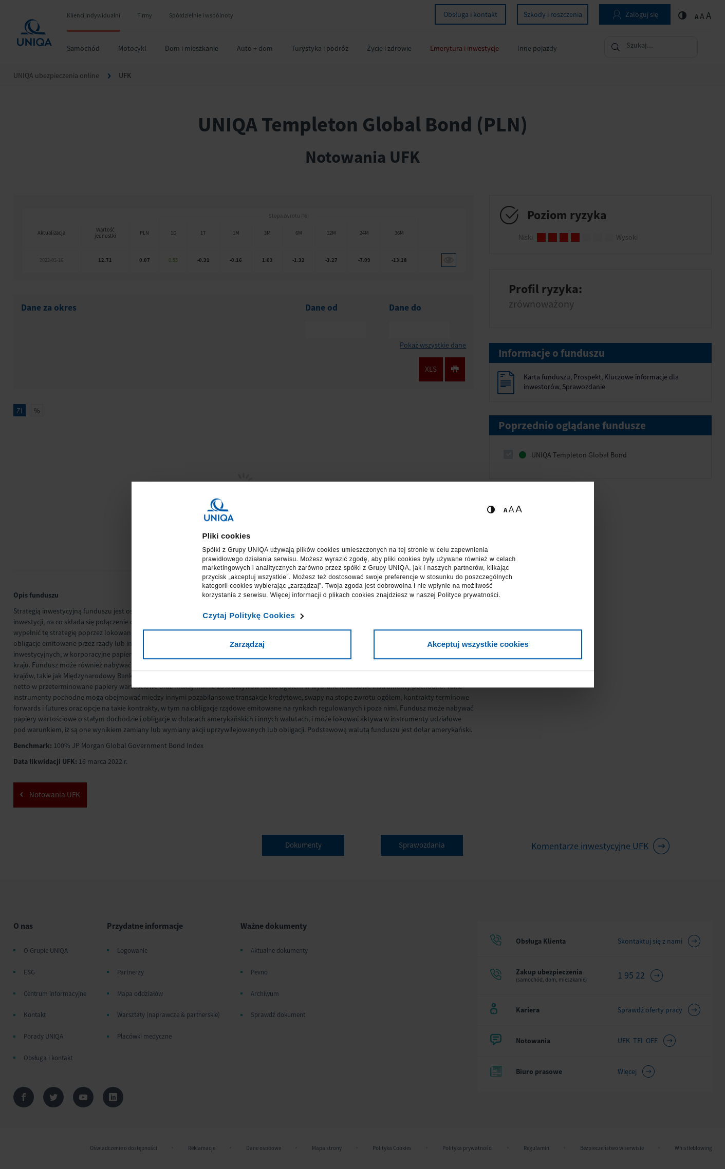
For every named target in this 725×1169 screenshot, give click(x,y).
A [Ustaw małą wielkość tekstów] (505, 510)
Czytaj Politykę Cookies (248, 615)
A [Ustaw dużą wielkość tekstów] (518, 509)
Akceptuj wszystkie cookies (478, 644)
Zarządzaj (247, 644)
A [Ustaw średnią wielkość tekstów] (511, 509)
